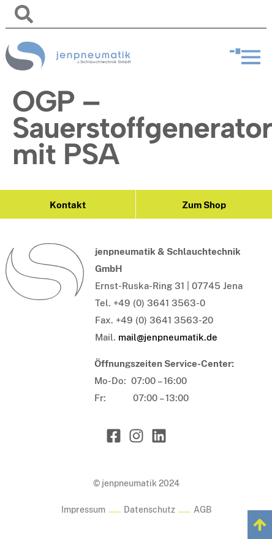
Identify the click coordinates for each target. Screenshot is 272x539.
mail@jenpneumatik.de (167, 337)
